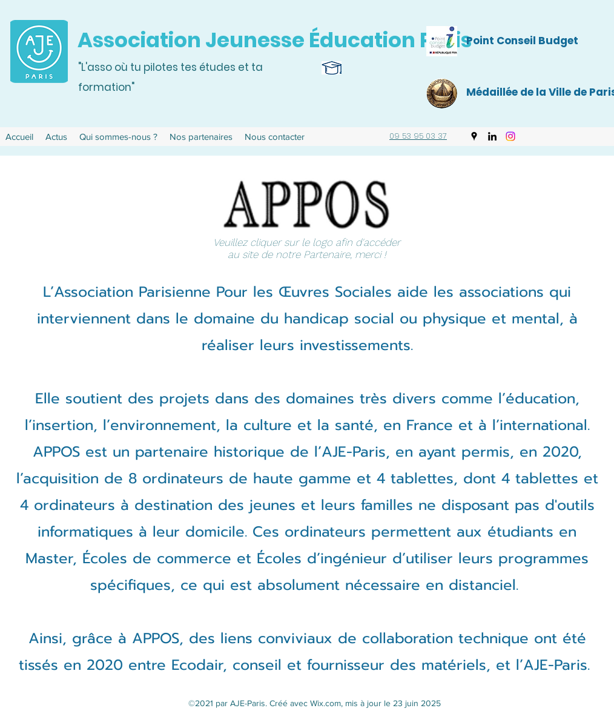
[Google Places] (474, 136)
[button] (118, 137)
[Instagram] (510, 136)
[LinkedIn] (492, 136)
